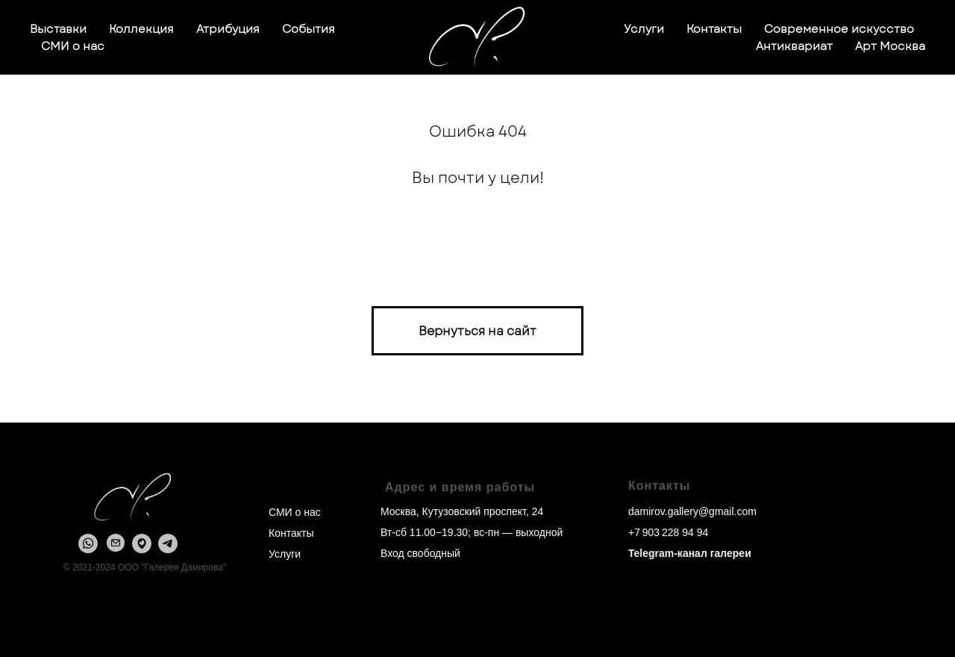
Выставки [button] (58, 29)
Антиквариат (794, 46)
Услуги (644, 29)
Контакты (714, 29)
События (308, 29)
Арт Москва (890, 46)
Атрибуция (228, 29)
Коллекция (141, 29)
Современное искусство (839, 29)
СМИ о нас (72, 46)
